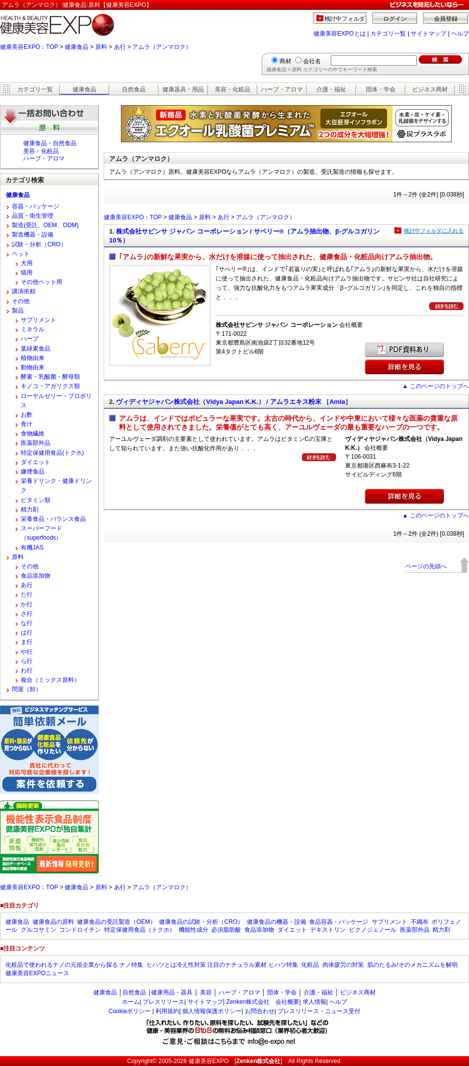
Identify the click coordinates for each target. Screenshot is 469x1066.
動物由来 (32, 367)
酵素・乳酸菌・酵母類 (50, 376)
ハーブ (30, 338)
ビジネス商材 (430, 89)
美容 (206, 992)
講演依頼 (24, 291)
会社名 (312, 61)
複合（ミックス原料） (50, 679)
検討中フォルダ (344, 18)
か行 (27, 604)
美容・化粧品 (232, 89)
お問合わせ (259, 1011)
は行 (27, 632)
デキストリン (328, 929)
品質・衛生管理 (32, 215)
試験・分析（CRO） (39, 244)
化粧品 (310, 964)
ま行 (27, 641)
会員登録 (446, 18)
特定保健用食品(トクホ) (52, 452)
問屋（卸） (26, 689)
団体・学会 (380, 89)
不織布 (420, 921)
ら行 (27, 661)
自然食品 (134, 89)
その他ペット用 (41, 281)
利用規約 (167, 1011)
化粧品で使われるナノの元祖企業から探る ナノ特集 (74, 964)
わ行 (27, 670)
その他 (21, 301)
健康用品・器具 (172, 992)
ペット (21, 253)
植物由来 (32, 358)
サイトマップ (428, 33)
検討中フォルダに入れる (434, 231)
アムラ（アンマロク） (162, 46)
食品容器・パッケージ (338, 921)
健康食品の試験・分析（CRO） (201, 921)
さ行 (27, 613)
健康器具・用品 (183, 89)
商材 (285, 61)
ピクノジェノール (372, 929)
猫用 (27, 272)
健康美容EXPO (209, 1061)
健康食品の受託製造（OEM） (116, 921)
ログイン (395, 18)
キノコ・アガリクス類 (50, 386)
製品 (18, 310)
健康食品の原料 (53, 921)
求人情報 (314, 1001)
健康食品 (76, 46)
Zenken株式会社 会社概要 (262, 1001)
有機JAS (32, 547)
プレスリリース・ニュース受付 (318, 1011)
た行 (27, 594)
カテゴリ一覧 (388, 33)
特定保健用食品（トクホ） (139, 929)
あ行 (120, 46)
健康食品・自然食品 (50, 143)
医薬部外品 (35, 442)
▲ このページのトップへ (435, 386)
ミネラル (32, 329)
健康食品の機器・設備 (276, 921)
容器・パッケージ (35, 206)
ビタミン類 (35, 500)
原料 (101, 46)
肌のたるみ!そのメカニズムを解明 (412, 964)
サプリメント (38, 319)
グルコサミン (38, 929)
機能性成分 (193, 929)
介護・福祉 (331, 89)
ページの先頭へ (426, 566)
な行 (27, 623)
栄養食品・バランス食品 (53, 518)
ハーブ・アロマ (282, 89)
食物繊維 (32, 433)
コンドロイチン (80, 929)
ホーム (131, 1001)
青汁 (27, 424)
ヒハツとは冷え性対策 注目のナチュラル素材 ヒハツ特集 (222, 964)
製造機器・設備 (32, 234)
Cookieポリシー (130, 1011)
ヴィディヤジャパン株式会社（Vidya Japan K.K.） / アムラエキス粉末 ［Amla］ (233, 401)
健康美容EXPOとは (339, 33)
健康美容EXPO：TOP (29, 46)
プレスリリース (163, 1001)
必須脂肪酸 (226, 929)
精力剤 (30, 509)
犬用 (27, 263)
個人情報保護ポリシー (211, 1011)
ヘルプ (460, 33)
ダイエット (35, 462)
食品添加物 (35, 575)
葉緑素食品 (35, 348)
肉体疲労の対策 (343, 964)
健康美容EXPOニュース (37, 973)
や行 (27, 651)
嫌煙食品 (32, 471)
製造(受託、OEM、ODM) (45, 225)
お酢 (27, 414)
